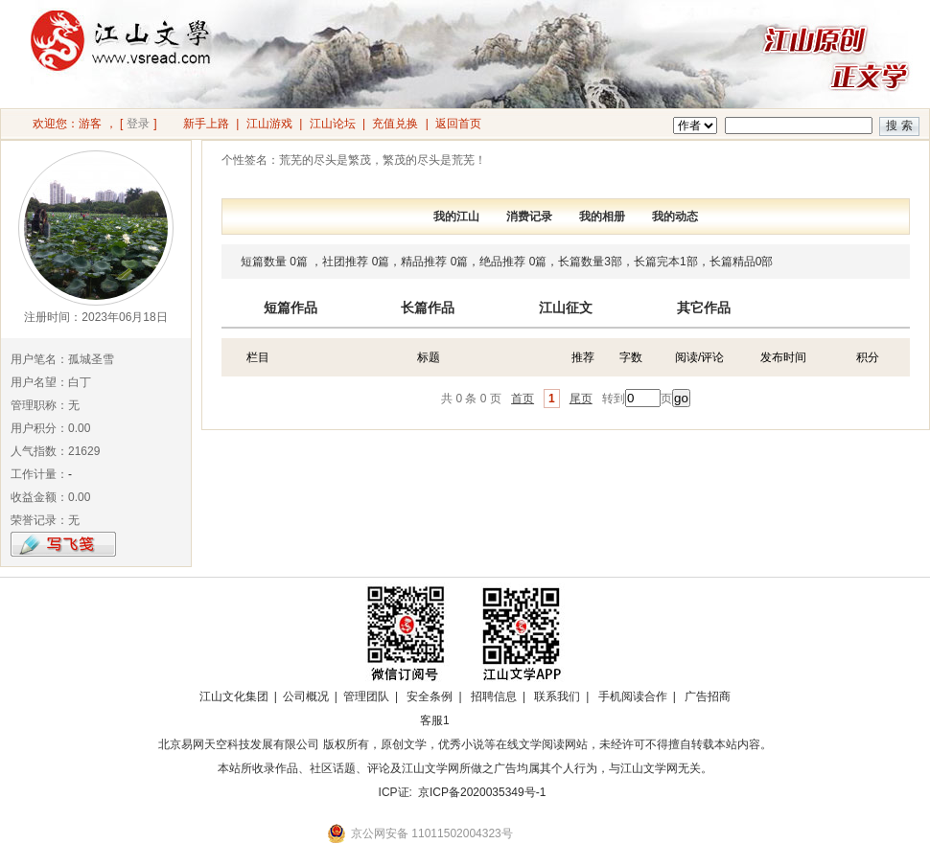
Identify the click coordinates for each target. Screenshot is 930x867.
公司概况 (306, 696)
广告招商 (708, 696)
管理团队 (366, 696)
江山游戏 (269, 123)
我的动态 (675, 216)
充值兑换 (395, 123)
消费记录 (529, 216)
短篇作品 (290, 307)
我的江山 (456, 216)
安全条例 (430, 696)
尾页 (581, 398)
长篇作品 (427, 307)
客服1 (435, 720)
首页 (522, 398)
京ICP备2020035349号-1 (482, 792)
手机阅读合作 (632, 696)
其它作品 (704, 307)
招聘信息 (494, 696)
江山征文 (566, 307)
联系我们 (557, 696)
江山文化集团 (233, 696)
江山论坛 (333, 123)
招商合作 (487, 720)
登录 (138, 123)
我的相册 (602, 216)
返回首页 (458, 123)
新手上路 (206, 123)
